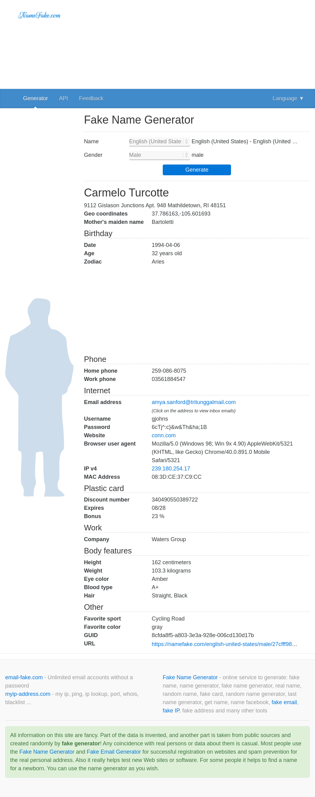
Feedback (91, 98)
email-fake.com (24, 677)
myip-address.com (27, 694)
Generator (35, 98)
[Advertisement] (197, 43)
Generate (196, 170)
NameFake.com (39, 15)
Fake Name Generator (191, 677)
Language (288, 98)
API (63, 98)
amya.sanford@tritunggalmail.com (194, 402)
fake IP (171, 711)
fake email (284, 702)
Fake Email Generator (114, 752)
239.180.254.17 (171, 469)
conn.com (164, 435)
